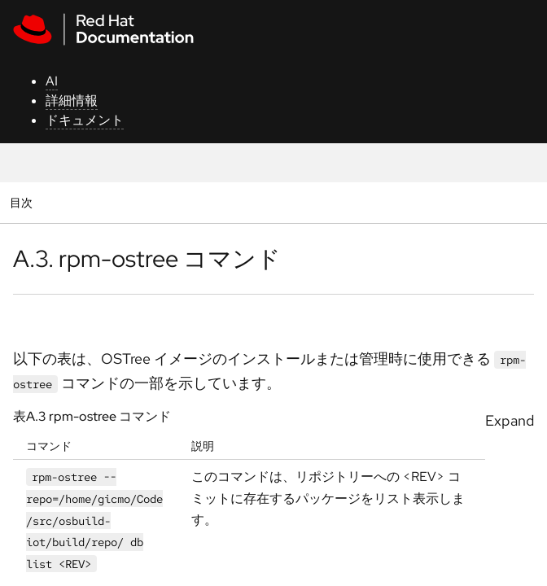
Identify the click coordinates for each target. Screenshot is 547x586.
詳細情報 (72, 100)
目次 (23, 202)
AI (52, 81)
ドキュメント (85, 120)
